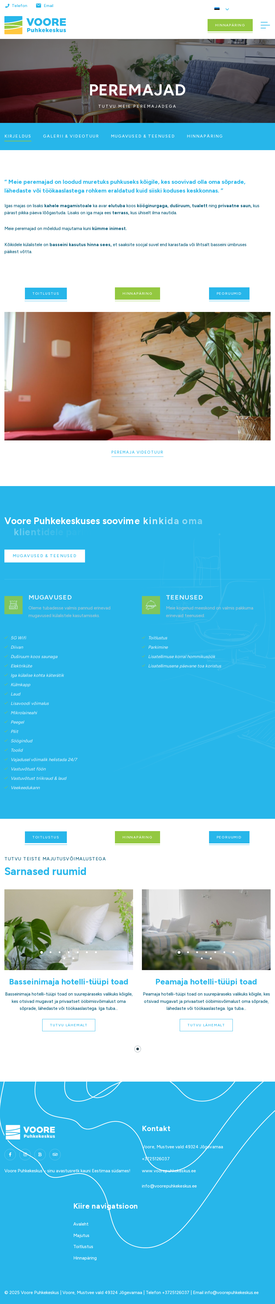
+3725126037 (156, 1158)
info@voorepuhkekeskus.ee (169, 1186)
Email (49, 5)
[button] (41, 952)
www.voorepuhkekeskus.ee (169, 1170)
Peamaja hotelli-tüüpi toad (206, 981)
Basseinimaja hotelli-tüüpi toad (68, 981)
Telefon (19, 5)
